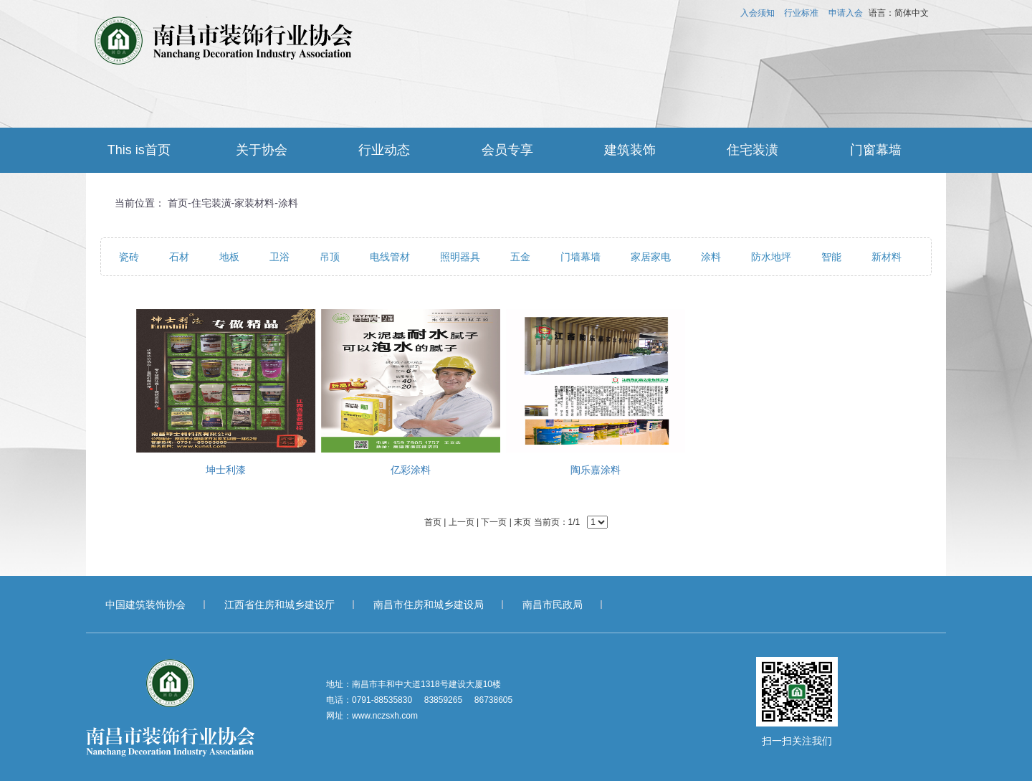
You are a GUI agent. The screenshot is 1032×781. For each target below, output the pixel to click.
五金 (520, 256)
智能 (831, 256)
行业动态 (384, 150)
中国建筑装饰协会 (145, 604)
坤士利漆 (226, 469)
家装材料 (254, 203)
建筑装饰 (630, 150)
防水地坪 (771, 256)
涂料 (288, 203)
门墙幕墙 (580, 256)
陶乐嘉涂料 (595, 469)
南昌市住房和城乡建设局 (428, 604)
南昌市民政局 (552, 604)
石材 (179, 256)
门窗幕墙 (876, 150)
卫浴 (279, 256)
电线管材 (390, 256)
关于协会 (261, 150)
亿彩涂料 (411, 469)
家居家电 (651, 256)
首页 (178, 203)
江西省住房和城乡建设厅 (279, 604)
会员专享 (507, 150)
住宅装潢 (752, 150)
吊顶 (330, 256)
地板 (229, 256)
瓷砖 (129, 256)
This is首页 (139, 150)
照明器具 (460, 256)
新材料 (886, 256)
